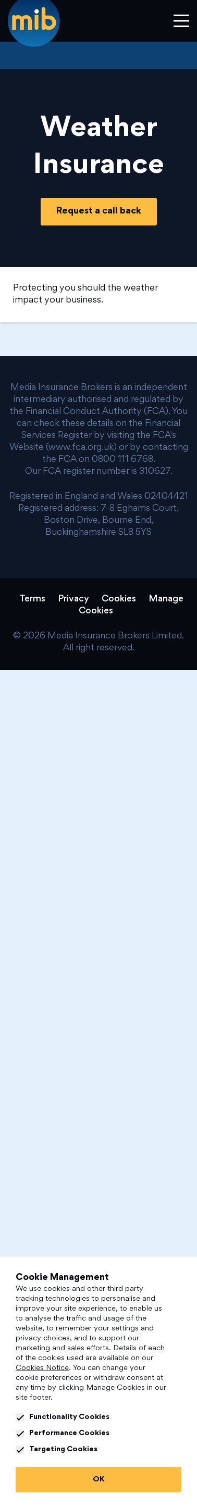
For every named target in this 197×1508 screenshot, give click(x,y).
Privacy (73, 599)
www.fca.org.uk (81, 448)
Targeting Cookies (56, 1450)
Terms (32, 599)
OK (99, 1479)
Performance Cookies (62, 1433)
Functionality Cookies (62, 1417)
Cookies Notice (42, 1368)
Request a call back (98, 211)
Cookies (119, 599)
